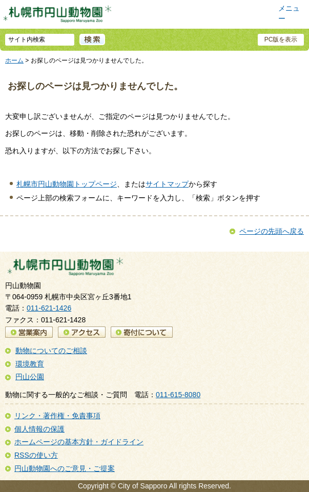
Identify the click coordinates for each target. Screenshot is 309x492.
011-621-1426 (49, 308)
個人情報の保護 (39, 429)
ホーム (14, 60)
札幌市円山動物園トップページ (66, 184)
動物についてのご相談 (51, 350)
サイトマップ (167, 184)
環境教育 (29, 364)
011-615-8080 (178, 395)
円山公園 (29, 377)
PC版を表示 (281, 39)
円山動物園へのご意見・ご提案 (64, 468)
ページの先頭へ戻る (271, 231)
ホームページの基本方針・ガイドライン (78, 442)
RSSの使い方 (36, 455)
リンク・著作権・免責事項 (57, 416)
